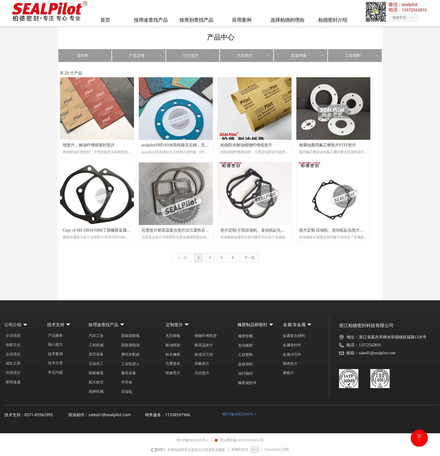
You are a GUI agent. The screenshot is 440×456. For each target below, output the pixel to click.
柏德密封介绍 (332, 20)
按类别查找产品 (196, 20)
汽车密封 (253, 55)
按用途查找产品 (151, 20)
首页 (105, 20)
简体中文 (399, 18)
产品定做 (145, 55)
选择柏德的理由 (287, 20)
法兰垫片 (199, 55)
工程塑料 (362, 55)
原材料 (92, 55)
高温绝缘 (307, 55)
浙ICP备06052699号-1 (239, 414)
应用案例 (241, 20)
